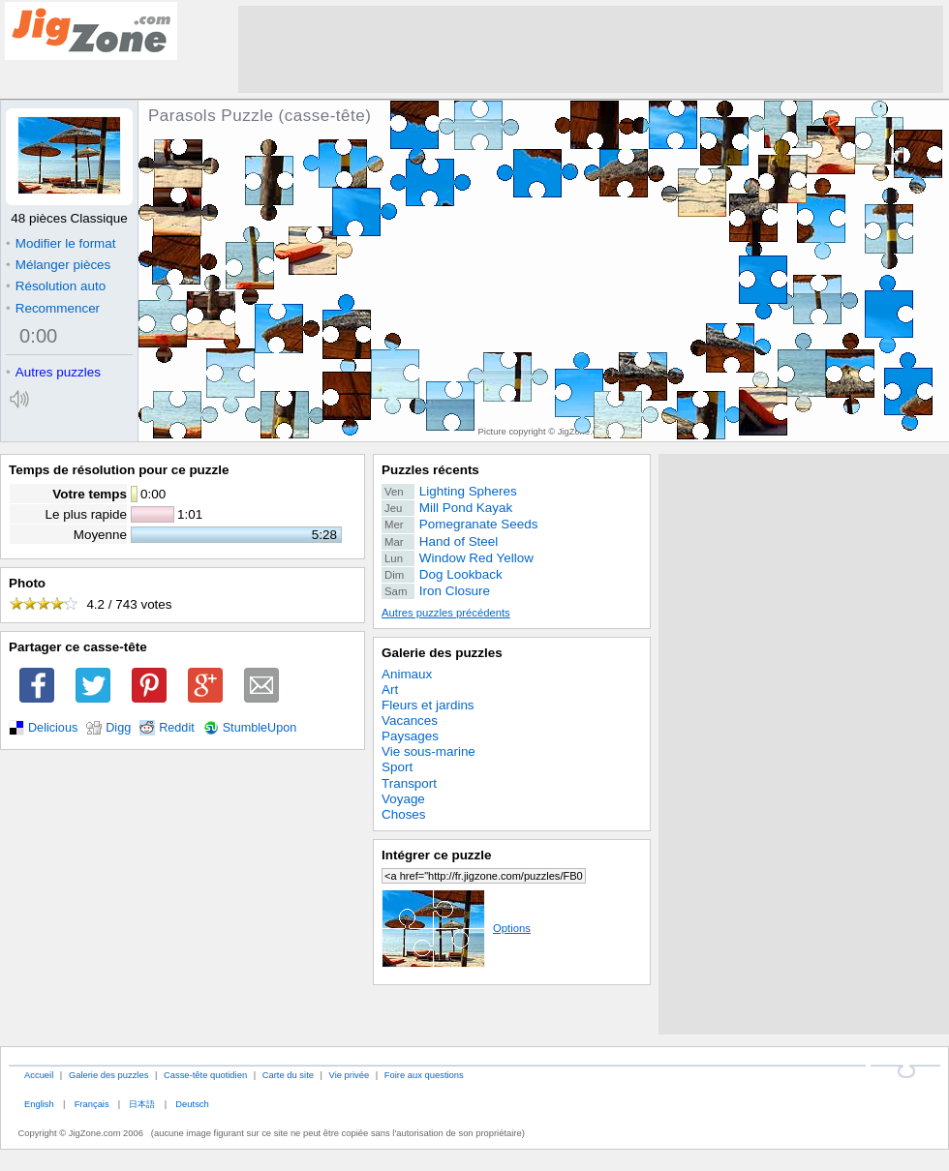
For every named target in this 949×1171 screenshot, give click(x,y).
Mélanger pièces (58, 264)
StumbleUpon (260, 728)
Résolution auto (56, 286)
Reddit (177, 728)
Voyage (403, 799)
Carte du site (288, 1074)
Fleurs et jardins (428, 705)
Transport (409, 783)
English (39, 1103)
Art (390, 689)
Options (456, 928)
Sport (397, 767)
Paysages (410, 736)
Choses (404, 814)
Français (92, 1103)
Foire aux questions (424, 1074)
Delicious (52, 728)
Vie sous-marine (428, 751)
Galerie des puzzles (442, 653)
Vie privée (349, 1074)
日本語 (142, 1103)
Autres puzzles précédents (446, 612)
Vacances (410, 720)
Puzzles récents (430, 470)
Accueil (38, 1074)
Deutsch (191, 1103)
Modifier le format (61, 243)
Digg (118, 728)
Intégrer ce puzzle (437, 855)
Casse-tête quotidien (205, 1074)
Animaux (407, 674)
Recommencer (53, 308)
